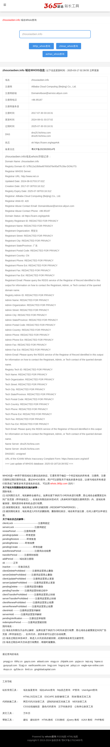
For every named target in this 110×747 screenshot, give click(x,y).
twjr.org (89, 661)
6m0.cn (29, 669)
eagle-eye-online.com (92, 665)
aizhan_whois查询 (55, 54)
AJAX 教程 (87, 719)
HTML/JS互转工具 (32, 696)
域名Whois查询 (29, 20)
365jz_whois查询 (41, 46)
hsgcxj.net (63, 665)
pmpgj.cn (8, 661)
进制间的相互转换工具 (58, 701)
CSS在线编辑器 (31, 706)
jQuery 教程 (73, 719)
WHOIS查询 (39, 479)
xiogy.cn (55, 661)
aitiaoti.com (43, 661)
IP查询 (76, 690)
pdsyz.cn (75, 665)
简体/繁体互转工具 (81, 696)
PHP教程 (99, 719)
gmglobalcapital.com (44, 669)
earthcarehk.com (37, 665)
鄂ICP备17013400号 (72, 740)
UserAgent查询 (89, 690)
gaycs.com (29, 661)
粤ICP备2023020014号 (43, 149)
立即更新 (94, 70)
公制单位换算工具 (83, 706)
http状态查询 (63, 690)
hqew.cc (99, 661)
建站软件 (35, 719)
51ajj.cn (23, 665)
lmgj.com (52, 665)
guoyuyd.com (10, 665)
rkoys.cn (7, 669)
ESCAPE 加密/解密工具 (57, 696)
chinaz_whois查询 (68, 46)
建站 (25, 719)
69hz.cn (18, 661)
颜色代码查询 (49, 706)
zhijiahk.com (66, 661)
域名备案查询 (30, 690)
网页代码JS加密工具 (34, 701)
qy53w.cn (18, 669)
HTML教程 (47, 719)
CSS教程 (60, 719)
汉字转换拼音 (65, 706)
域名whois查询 (47, 690)
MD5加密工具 (79, 701)
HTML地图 (72, 736)
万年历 (26, 713)
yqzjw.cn (79, 661)
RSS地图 (61, 736)
